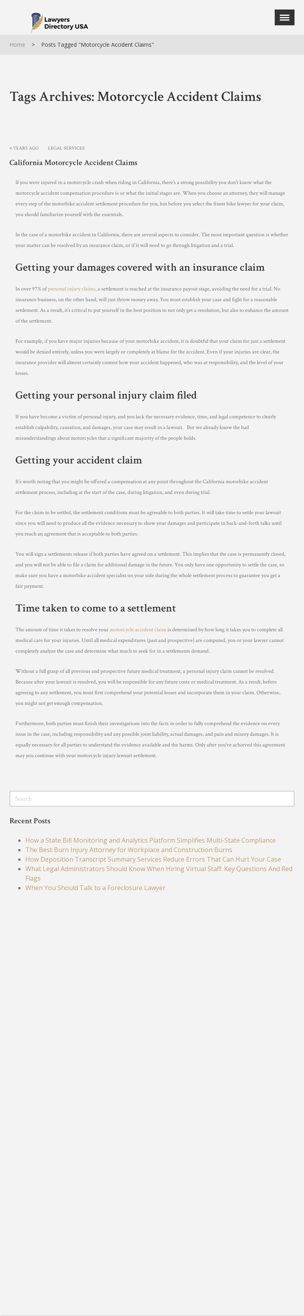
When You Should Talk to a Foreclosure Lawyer (95, 887)
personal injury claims (71, 288)
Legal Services (66, 148)
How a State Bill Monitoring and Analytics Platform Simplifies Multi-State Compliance (150, 840)
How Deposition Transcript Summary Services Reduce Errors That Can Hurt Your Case (153, 859)
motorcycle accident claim (138, 629)
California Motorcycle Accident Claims (73, 163)
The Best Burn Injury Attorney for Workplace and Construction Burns (128, 849)
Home (17, 44)
